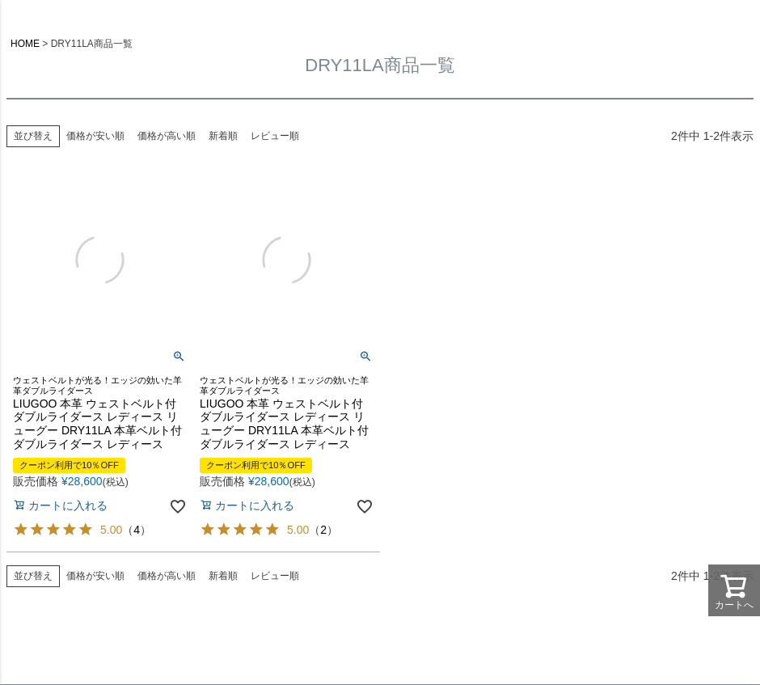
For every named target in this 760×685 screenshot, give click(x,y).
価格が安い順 (95, 136)
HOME (25, 43)
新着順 (223, 136)
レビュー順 (275, 136)
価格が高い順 (166, 136)
